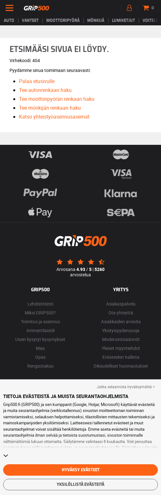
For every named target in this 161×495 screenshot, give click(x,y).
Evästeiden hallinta (120, 357)
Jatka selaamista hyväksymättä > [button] (126, 386)
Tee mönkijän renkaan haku (50, 107)
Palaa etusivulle (37, 81)
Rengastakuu (40, 366)
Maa (40, 348)
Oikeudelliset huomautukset (120, 366)
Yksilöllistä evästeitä (80, 484)
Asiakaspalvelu (121, 304)
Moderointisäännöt (121, 339)
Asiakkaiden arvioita (121, 321)
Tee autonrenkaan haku (45, 90)
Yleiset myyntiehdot (121, 348)
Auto (9, 20)
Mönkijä (95, 20)
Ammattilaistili (40, 330)
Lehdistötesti (40, 304)
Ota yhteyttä (120, 313)
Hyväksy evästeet (81, 470)
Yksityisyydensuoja (120, 330)
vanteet (30, 20)
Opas (40, 357)
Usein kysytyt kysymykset (40, 339)
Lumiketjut (123, 20)
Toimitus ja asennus (40, 321)
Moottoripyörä (63, 20)
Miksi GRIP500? (40, 313)
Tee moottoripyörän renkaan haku (56, 98)
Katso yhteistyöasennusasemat (54, 116)
